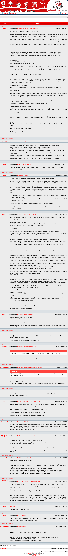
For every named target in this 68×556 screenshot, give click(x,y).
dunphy (4, 214)
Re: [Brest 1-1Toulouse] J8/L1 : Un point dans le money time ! (29, 481)
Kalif (4, 28)
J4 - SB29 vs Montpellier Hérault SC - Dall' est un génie (28, 214)
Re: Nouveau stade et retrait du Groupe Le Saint (26, 435)
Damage (4, 346)
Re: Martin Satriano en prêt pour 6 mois (25, 457)
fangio (4, 164)
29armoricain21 (4, 367)
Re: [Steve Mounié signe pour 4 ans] (24, 141)
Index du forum (3, 17)
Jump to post (12, 506)
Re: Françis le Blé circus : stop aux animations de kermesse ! (29, 332)
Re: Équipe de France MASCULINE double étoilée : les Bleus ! (29, 367)
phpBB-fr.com (37, 554)
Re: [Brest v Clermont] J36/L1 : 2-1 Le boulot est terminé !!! (28, 401)
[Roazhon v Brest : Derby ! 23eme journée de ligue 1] (27, 28)
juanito (4, 401)
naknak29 (4, 141)
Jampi (4, 175)
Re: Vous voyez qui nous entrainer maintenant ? (26, 314)
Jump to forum (4, 26)
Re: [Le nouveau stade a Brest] (23, 421)
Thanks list (63, 13)
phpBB (29, 553)
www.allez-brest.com (32, 552)
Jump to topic (10, 26)
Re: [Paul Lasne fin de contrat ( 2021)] (24, 164)
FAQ (57, 13)
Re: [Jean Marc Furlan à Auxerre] (23, 175)
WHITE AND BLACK (4, 436)
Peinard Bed (4, 421)
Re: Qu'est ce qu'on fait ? (22, 515)
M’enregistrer (12, 13)
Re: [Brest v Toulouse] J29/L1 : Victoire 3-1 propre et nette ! (28, 390)
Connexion (5, 13)
